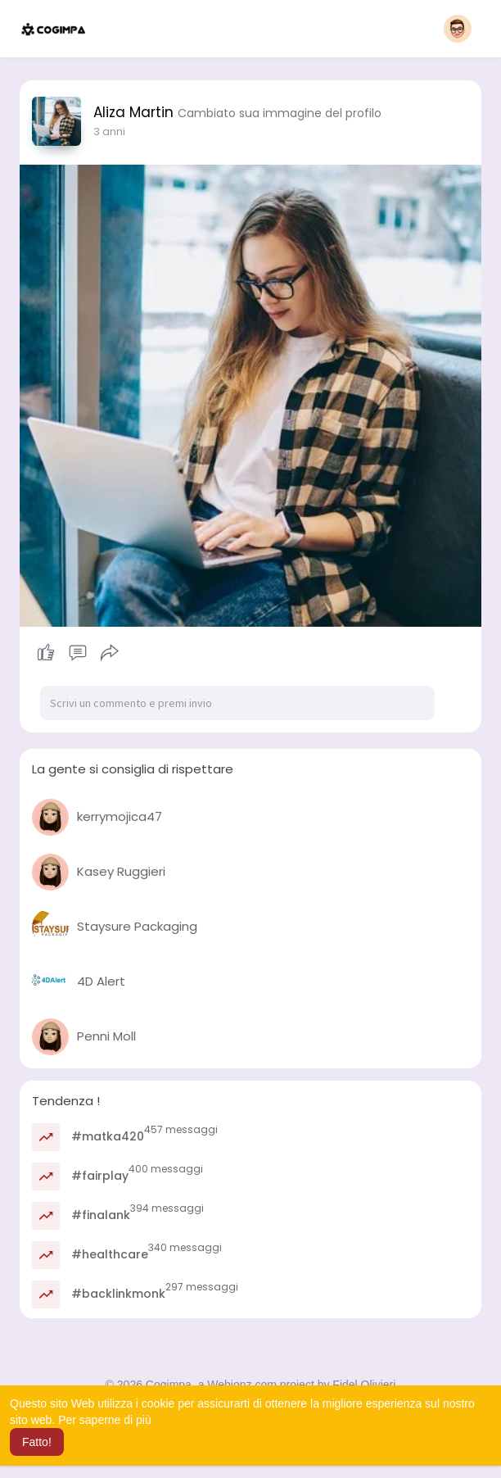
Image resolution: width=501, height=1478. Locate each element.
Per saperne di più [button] (104, 1419)
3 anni (109, 131)
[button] (457, 28)
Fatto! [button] (37, 1442)
